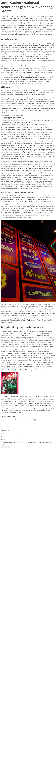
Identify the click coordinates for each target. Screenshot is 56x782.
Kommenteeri (5, 432)
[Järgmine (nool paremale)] (2, 453)
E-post (3, 438)
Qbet (28, 320)
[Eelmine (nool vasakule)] (1, 453)
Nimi (2, 435)
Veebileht (3, 441)
